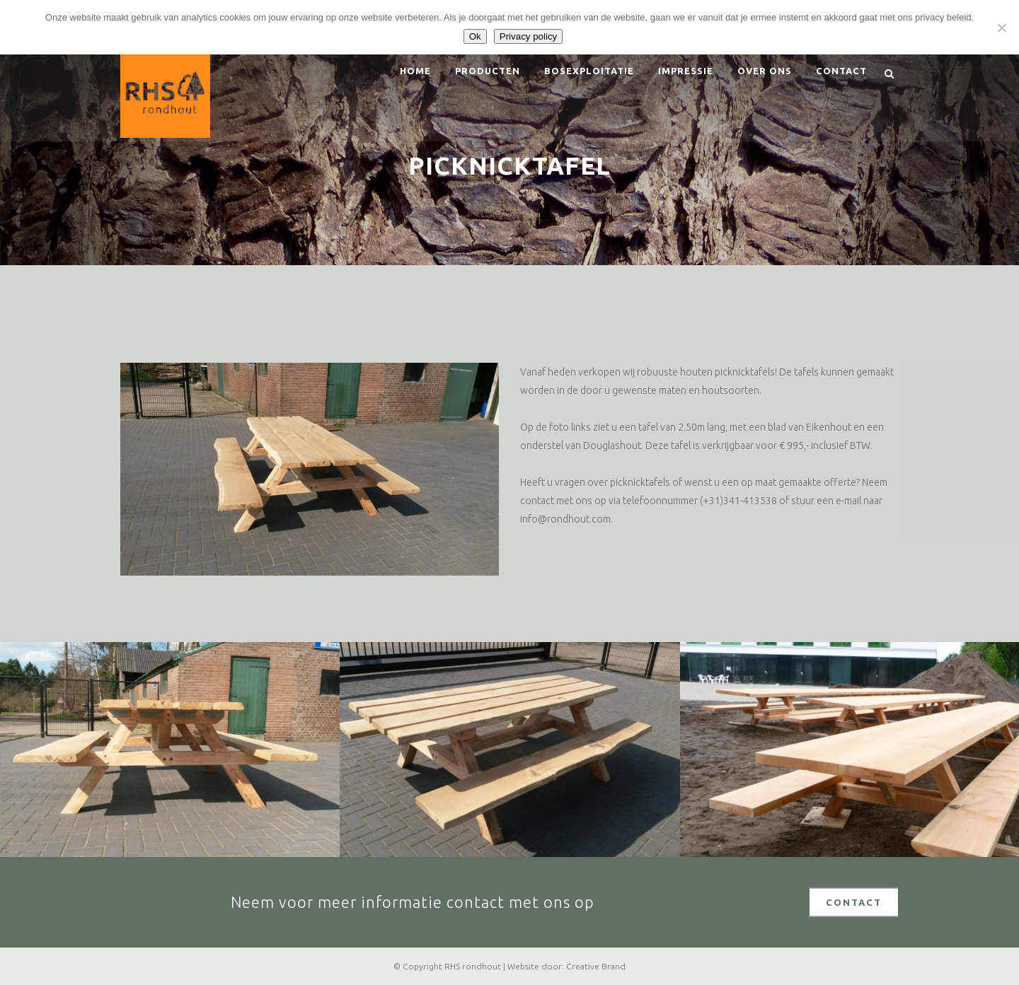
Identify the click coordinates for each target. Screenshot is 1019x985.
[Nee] (1001, 28)
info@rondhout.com (565, 519)
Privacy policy (528, 36)
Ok (475, 36)
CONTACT (854, 902)
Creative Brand (596, 966)
